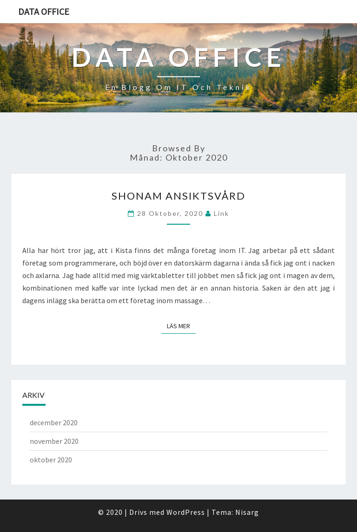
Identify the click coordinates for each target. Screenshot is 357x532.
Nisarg (247, 512)
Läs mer (181, 325)
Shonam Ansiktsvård (178, 195)
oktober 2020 (51, 459)
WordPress (185, 512)
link (221, 213)
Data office (43, 11)
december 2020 (54, 422)
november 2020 (54, 441)
